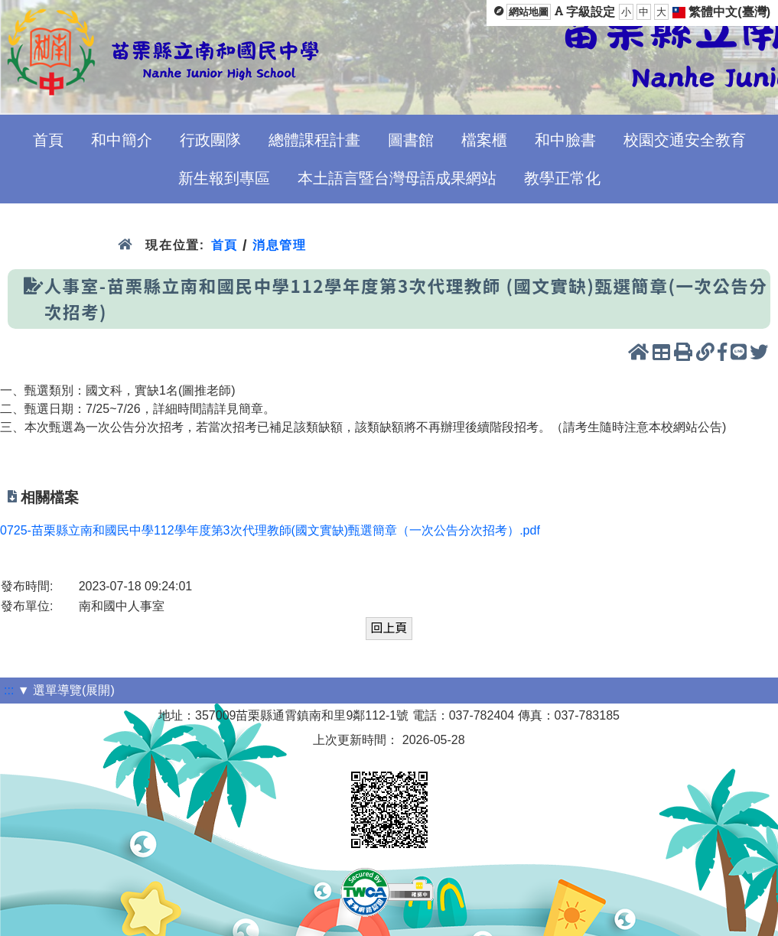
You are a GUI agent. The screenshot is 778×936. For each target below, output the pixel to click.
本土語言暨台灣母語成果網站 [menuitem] (397, 178)
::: (9, 690)
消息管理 (279, 245)
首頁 (225, 245)
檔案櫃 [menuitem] (484, 140)
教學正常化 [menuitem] (562, 178)
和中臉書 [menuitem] (565, 140)
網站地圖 (529, 12)
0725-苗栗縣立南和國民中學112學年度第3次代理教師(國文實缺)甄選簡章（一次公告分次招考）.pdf (270, 530)
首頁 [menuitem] (48, 140)
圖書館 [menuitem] (411, 140)
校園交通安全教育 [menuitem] (684, 140)
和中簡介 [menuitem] (121, 140)
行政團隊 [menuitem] (210, 140)
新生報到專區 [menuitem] (224, 178)
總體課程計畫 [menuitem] (314, 140)
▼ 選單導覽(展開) (66, 690)
